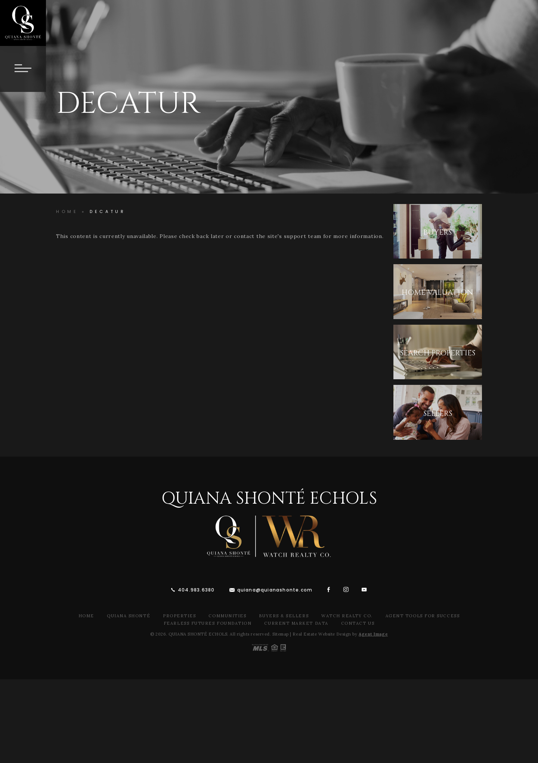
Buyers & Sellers (284, 615)
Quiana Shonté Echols (269, 498)
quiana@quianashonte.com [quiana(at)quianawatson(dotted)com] (275, 590)
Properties (179, 615)
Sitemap (280, 634)
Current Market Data (296, 623)
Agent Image (373, 634)
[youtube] (364, 589)
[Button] (23, 69)
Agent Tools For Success (423, 615)
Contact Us (357, 623)
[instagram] (346, 589)
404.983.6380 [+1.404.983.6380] (196, 590)
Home (86, 615)
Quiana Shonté (128, 615)
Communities (227, 615)
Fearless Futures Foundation (208, 623)
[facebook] (328, 589)
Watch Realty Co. (347, 615)
